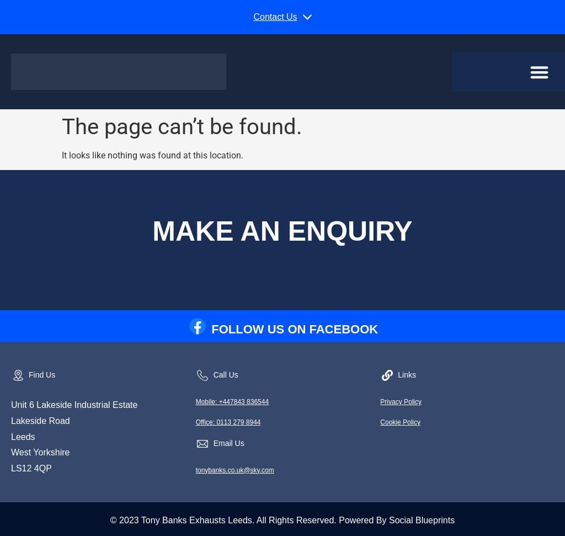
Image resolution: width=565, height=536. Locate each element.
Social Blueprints (422, 520)
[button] (282, 17)
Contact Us (275, 17)
